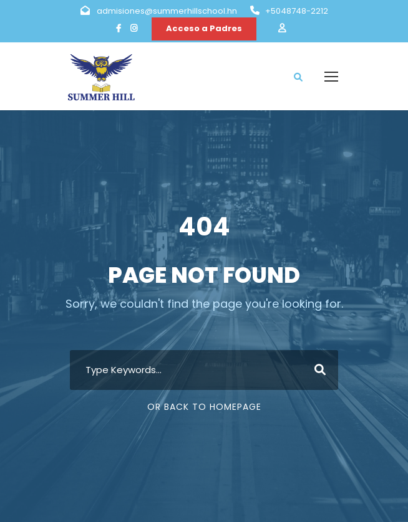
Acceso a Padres (204, 28)
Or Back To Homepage (204, 407)
